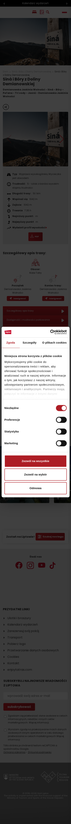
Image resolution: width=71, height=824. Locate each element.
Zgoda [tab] (10, 342)
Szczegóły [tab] (29, 342)
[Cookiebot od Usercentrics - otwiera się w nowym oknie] (50, 332)
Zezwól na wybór (35, 474)
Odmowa (35, 488)
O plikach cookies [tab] (54, 342)
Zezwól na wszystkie (35, 461)
